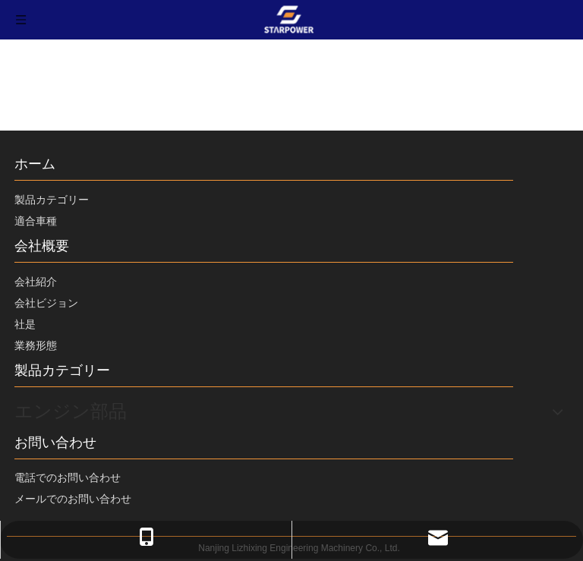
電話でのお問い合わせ (67, 477)
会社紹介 (35, 282)
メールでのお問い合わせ (72, 499)
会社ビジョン (46, 303)
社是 (25, 324)
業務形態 (35, 345)
